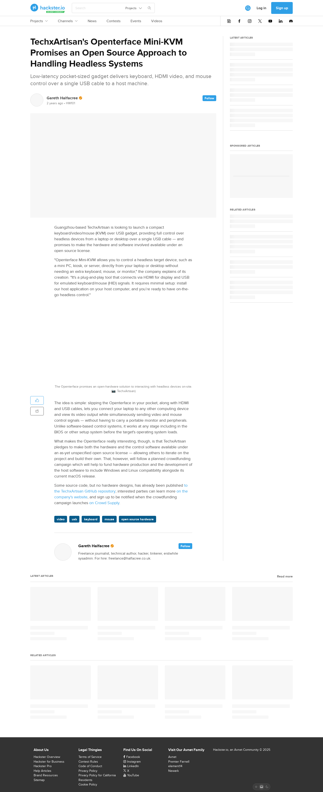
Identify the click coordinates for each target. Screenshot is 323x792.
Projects (39, 21)
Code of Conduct (90, 766)
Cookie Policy (88, 784)
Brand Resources (46, 775)
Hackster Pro (43, 766)
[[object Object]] (248, 8)
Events (136, 21)
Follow (209, 98)
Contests (113, 21)
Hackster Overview (47, 757)
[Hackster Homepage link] (47, 8)
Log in (261, 8)
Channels (68, 21)
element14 (175, 766)
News (92, 21)
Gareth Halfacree (62, 98)
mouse (109, 519)
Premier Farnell (178, 761)
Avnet (172, 757)
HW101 (70, 103)
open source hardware (137, 519)
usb (74, 519)
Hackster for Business (49, 761)
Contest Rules (88, 761)
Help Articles (42, 770)
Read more (285, 576)
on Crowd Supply (104, 503)
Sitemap (39, 780)
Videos (156, 21)
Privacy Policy (88, 770)
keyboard (90, 519)
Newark (173, 770)
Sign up (282, 8)
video (61, 519)
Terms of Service (90, 757)
